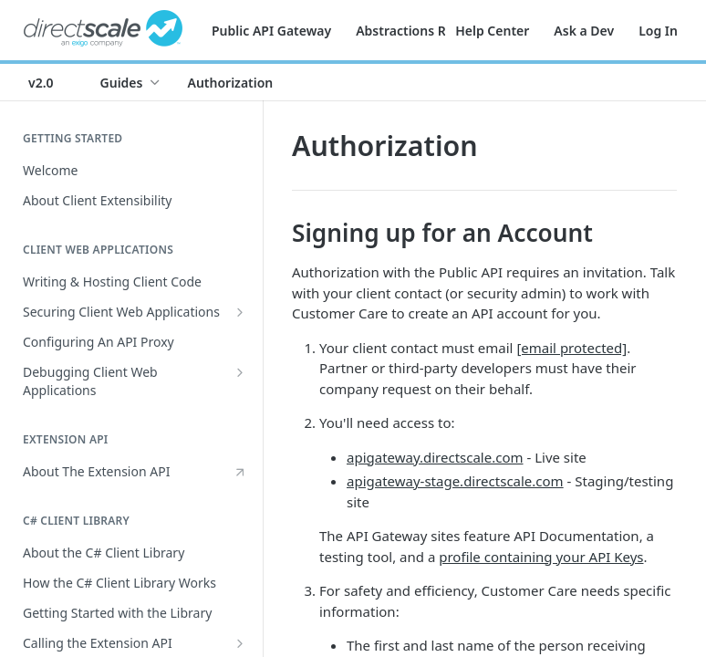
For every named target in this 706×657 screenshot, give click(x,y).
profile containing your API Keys (541, 557)
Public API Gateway (271, 30)
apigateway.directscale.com (435, 457)
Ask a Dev (584, 30)
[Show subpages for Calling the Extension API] (240, 643)
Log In (658, 30)
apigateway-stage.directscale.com (455, 481)
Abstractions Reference (428, 30)
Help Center (492, 30)
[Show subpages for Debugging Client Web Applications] (240, 372)
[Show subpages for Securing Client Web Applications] (240, 312)
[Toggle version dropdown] (52, 82)
